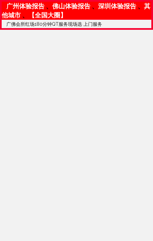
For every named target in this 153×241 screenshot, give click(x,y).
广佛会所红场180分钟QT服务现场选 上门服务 (54, 24)
